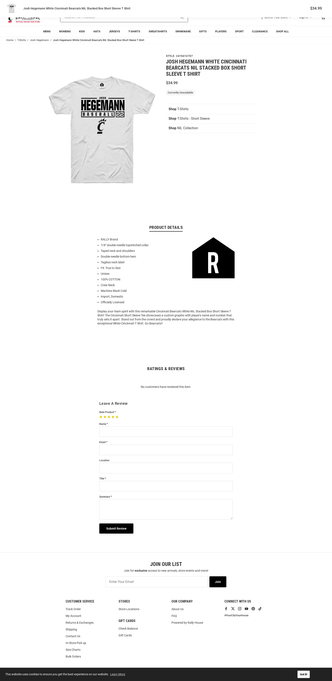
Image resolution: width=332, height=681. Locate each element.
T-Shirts (178, 109)
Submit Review (116, 528)
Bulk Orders (73, 656)
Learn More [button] (117, 674)
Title (101, 478)
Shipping (71, 629)
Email (102, 442)
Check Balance (128, 628)
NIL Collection (183, 128)
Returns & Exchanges (80, 622)
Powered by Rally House (187, 622)
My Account (73, 616)
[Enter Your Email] (157, 581)
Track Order (294, 4)
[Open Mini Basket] (323, 17)
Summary (104, 497)
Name (102, 424)
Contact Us (73, 636)
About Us (178, 609)
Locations (320, 4)
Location (104, 460)
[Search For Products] (113, 17)
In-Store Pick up (76, 643)
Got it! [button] (303, 674)
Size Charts (73, 649)
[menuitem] (47, 31)
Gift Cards (125, 635)
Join (218, 582)
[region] (166, 281)
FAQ (174, 616)
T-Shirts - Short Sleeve (189, 119)
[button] (275, 17)
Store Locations (129, 609)
